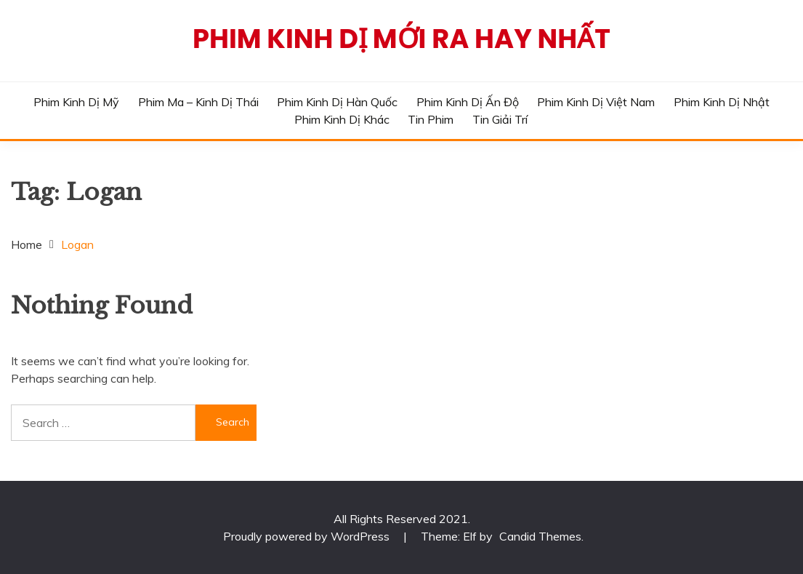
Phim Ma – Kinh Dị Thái (198, 102)
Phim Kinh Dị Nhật (722, 102)
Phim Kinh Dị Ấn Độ (467, 102)
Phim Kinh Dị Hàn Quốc (337, 102)
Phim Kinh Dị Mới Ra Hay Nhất (401, 38)
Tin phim (430, 119)
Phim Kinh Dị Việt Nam (596, 102)
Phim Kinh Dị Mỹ (76, 102)
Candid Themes (540, 536)
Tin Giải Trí (500, 119)
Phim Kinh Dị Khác (342, 119)
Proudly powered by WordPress (307, 536)
